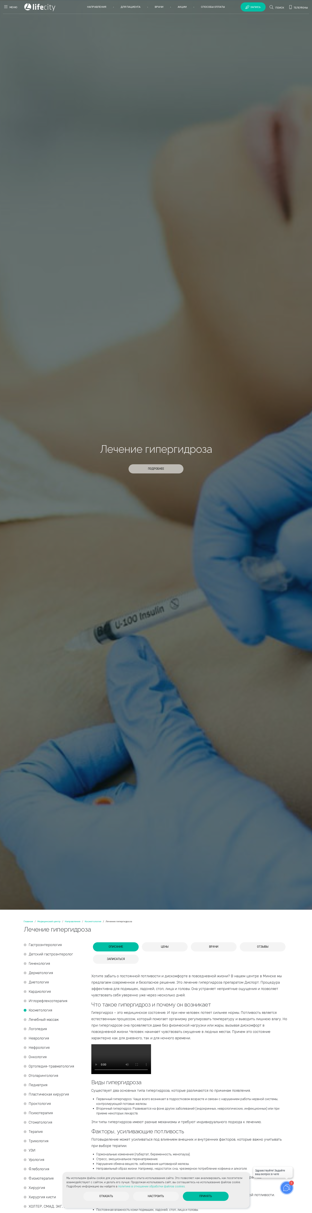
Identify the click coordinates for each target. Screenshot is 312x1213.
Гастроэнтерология (45, 945)
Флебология (39, 1169)
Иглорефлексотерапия (48, 1001)
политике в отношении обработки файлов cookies (151, 1186)
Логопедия (38, 1029)
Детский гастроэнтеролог (51, 954)
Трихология (38, 1141)
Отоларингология (43, 1075)
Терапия (36, 1132)
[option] (156, 455)
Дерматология (41, 973)
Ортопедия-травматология (51, 1066)
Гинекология (39, 963)
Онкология (38, 1057)
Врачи (159, 6)
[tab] (116, 946)
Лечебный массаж (44, 1019)
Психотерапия (41, 1113)
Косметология (40, 1010)
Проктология (40, 1103)
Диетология (39, 982)
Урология (36, 1160)
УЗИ (32, 1150)
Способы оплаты (213, 6)
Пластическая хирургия (49, 1094)
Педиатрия (38, 1085)
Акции (182, 6)
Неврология (39, 1038)
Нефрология (39, 1047)
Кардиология (40, 991)
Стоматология (41, 1122)
